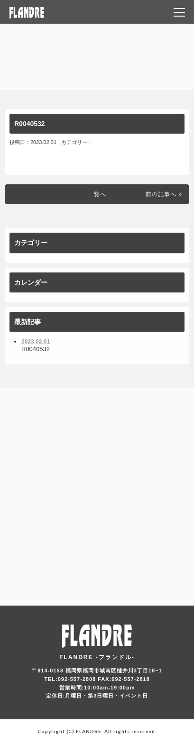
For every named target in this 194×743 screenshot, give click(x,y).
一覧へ (97, 194)
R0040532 (29, 123)
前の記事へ (161, 194)
